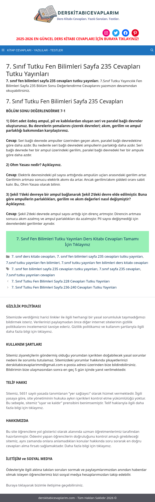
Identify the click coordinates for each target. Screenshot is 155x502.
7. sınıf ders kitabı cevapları (33, 256)
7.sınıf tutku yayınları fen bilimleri (33, 262)
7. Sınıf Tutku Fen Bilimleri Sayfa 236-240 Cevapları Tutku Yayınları (64, 287)
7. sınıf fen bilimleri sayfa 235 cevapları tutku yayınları (100, 256)
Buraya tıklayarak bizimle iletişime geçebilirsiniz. (44, 485)
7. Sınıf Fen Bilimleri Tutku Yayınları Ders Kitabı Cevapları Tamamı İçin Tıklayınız (77, 241)
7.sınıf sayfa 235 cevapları (119, 269)
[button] (152, 50)
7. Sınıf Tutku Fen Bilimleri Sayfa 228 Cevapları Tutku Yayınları (61, 281)
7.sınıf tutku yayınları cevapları (30, 275)
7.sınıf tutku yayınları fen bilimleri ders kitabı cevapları (105, 262)
